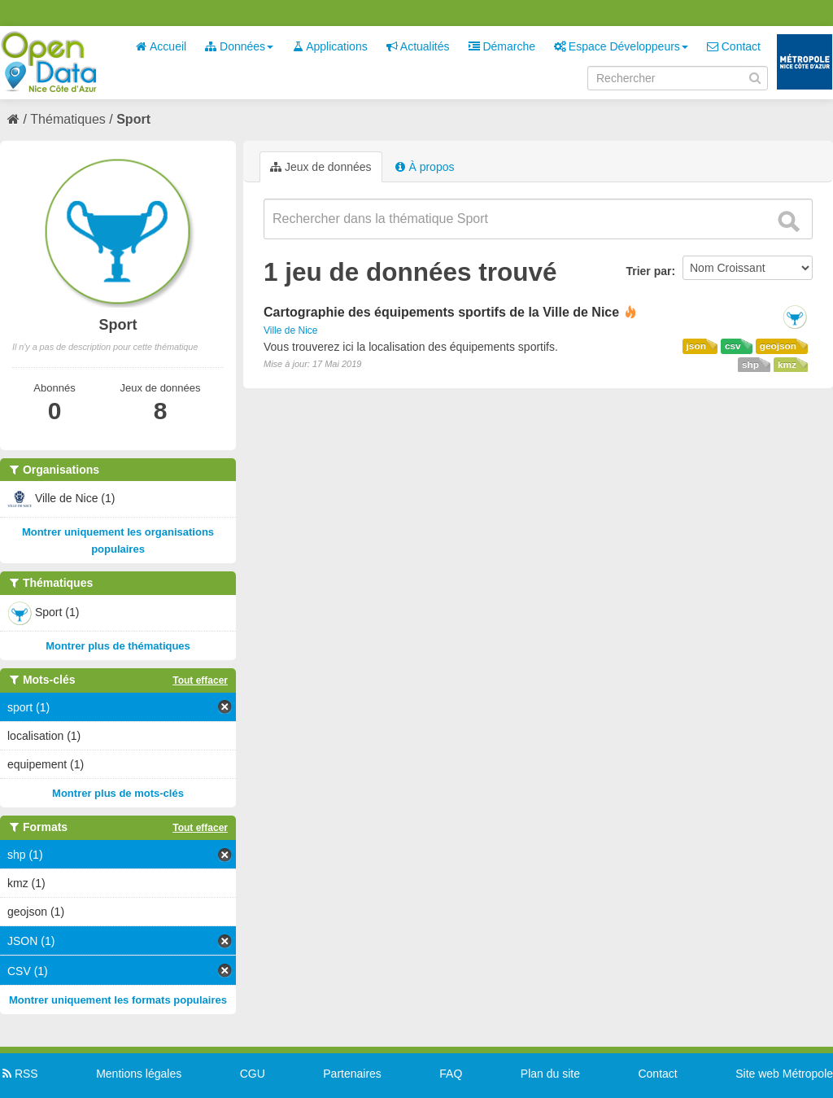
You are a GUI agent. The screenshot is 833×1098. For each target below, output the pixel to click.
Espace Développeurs (621, 46)
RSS (19, 1073)
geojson (778, 346)
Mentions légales (138, 1073)
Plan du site (550, 1073)
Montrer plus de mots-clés (118, 793)
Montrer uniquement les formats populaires (118, 1000)
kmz (787, 364)
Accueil (161, 46)
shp (750, 364)
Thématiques (68, 119)
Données (239, 46)
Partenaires (352, 1073)
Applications (330, 46)
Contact (734, 46)
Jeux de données (321, 166)
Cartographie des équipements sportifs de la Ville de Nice (441, 312)
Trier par (648, 271)
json (696, 346)
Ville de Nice (290, 330)
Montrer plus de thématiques (118, 646)
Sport (133, 119)
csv (733, 346)
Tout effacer (200, 680)
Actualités (418, 46)
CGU (252, 1073)
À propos (425, 166)
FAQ (450, 1073)
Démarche (502, 46)
